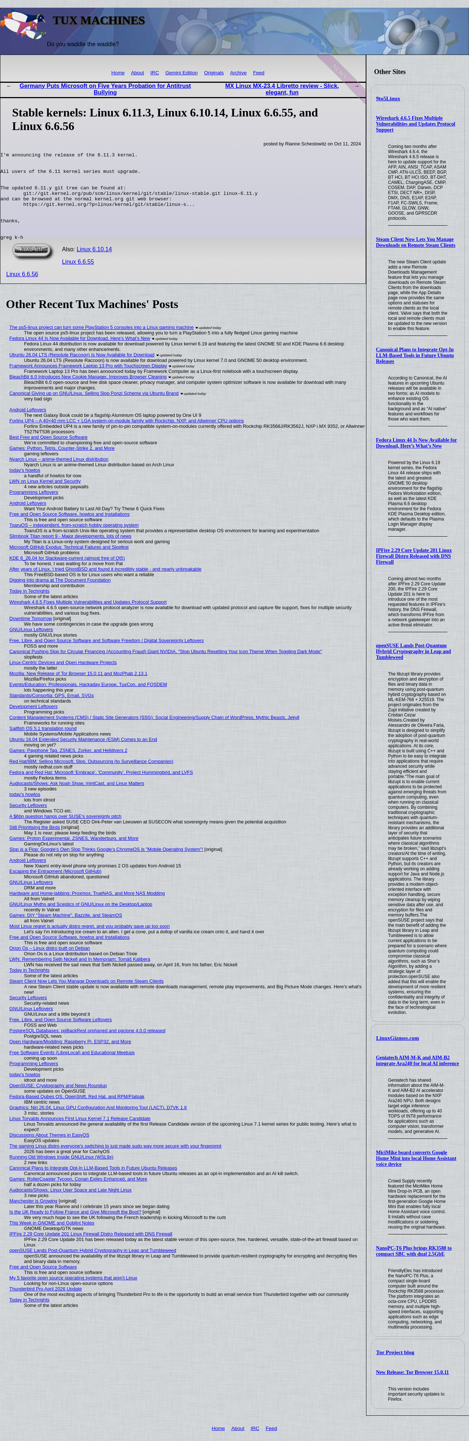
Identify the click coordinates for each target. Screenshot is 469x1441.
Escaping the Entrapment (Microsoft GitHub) (55, 889)
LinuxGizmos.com (397, 1038)
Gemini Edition (181, 72)
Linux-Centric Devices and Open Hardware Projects (63, 680)
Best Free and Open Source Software (49, 455)
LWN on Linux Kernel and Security (45, 498)
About (137, 72)
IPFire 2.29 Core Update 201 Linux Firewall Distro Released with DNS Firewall (414, 556)
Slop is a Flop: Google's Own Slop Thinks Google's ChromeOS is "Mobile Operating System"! (106, 867)
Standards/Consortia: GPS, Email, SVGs (52, 713)
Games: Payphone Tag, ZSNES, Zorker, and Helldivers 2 (69, 768)
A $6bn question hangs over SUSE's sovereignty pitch (66, 834)
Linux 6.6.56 (22, 292)
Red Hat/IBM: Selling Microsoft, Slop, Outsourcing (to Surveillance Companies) (91, 779)
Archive (238, 72)
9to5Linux (388, 98)
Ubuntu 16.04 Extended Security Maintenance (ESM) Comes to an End (83, 757)
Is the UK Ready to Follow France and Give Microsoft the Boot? (75, 1229)
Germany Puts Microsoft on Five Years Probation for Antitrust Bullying (105, 89)
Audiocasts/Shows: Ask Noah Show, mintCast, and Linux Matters (77, 801)
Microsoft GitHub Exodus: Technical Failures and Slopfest (69, 564)
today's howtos (25, 487)
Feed (259, 72)
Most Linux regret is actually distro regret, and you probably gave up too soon (90, 944)
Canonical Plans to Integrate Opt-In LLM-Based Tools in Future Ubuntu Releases (415, 355)
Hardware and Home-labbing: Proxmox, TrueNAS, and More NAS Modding (87, 911)
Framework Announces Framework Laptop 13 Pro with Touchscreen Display (88, 383)
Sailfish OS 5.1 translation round (43, 746)
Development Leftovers (34, 724)
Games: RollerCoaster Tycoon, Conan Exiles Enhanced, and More (78, 1196)
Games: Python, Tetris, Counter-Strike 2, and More (62, 465)
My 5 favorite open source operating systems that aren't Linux (73, 1295)
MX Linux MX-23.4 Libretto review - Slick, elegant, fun (282, 89)
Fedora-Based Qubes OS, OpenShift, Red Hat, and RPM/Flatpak (77, 1114)
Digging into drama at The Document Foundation (60, 597)
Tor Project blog (395, 1352)
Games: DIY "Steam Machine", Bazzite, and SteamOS (66, 933)
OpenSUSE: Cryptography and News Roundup (58, 1103)
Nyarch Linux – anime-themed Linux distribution (59, 476)
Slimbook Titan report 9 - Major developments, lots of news (71, 553)
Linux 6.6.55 (78, 279)
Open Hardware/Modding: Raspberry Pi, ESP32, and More (70, 1059)
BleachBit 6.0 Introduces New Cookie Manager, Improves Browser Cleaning (88, 394)
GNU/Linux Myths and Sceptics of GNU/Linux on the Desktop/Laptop (81, 922)
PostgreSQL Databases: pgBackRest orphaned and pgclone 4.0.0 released (88, 1048)
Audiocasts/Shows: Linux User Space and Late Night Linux (71, 1207)
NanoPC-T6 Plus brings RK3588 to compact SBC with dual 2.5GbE (414, 1251)
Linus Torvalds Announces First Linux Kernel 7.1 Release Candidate (80, 1136)
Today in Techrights (29, 608)
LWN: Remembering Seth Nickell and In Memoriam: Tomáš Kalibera (80, 976)
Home (118, 72)
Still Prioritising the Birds (35, 845)
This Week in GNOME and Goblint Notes (52, 1240)
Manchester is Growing (34, 1218)
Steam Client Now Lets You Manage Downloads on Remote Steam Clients (415, 242)
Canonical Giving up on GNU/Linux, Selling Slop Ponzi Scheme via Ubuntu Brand (94, 411)
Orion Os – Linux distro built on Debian (50, 965)
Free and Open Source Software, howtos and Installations (70, 531)
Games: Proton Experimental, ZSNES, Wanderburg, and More (74, 856)
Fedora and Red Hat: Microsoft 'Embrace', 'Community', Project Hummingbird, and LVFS (101, 790)
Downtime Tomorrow (31, 636)
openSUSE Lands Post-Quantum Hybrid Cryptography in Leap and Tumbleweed (413, 651)
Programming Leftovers (34, 509)
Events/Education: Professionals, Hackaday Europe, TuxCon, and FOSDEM (88, 702)
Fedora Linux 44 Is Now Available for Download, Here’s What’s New (416, 443)
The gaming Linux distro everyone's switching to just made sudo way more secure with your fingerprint (116, 1163)
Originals (214, 72)
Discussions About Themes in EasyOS (49, 1152)
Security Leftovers (28, 823)
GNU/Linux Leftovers (31, 647)
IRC (154, 72)
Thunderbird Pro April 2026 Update (46, 1306)
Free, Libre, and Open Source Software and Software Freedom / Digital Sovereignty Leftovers (107, 658)
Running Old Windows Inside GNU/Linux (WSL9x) (62, 1174)
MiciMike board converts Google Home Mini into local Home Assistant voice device (416, 1158)
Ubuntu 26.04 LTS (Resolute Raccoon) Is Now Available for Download (82, 372)
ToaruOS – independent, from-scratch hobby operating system (74, 542)
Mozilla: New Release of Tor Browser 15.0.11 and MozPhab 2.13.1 (79, 691)
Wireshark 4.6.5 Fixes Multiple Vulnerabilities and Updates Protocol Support (415, 124)
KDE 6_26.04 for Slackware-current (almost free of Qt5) (67, 575)
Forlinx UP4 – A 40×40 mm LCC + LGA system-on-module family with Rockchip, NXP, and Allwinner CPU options (127, 438)
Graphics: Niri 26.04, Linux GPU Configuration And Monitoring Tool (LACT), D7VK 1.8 (98, 1125)
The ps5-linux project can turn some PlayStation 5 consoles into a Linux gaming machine (102, 345)
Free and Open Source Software (43, 1284)
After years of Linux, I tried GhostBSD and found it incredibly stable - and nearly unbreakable (106, 586)
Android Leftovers (28, 427)
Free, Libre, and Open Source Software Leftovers (61, 1037)
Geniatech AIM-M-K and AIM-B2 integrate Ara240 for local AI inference (417, 1060)
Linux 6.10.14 (94, 267)
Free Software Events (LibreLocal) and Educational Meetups (72, 1070)
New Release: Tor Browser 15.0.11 (412, 1372)
